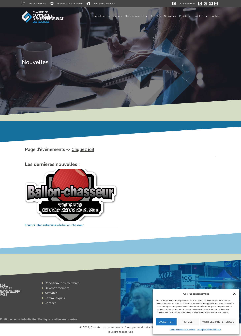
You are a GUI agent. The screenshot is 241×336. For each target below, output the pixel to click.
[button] (234, 293)
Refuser (188, 321)
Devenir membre (136, 16)
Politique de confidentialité (209, 330)
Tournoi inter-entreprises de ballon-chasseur (54, 225)
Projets (185, 16)
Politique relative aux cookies (182, 330)
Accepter (166, 321)
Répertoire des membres (107, 15)
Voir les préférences (218, 321)
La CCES (200, 16)
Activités (156, 15)
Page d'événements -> (59, 149)
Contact (215, 15)
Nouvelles (170, 15)
